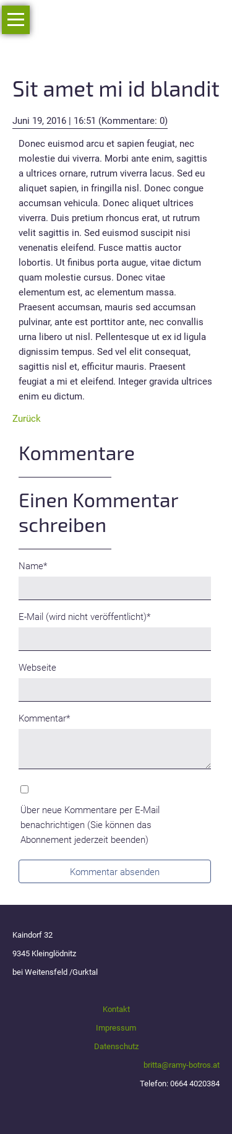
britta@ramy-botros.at (182, 1065)
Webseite (37, 667)
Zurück (26, 418)
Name (38, 565)
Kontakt (116, 1009)
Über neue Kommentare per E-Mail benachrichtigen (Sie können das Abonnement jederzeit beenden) (90, 825)
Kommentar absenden (115, 872)
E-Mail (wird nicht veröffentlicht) (84, 615)
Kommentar (44, 717)
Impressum (116, 1027)
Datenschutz (116, 1046)
